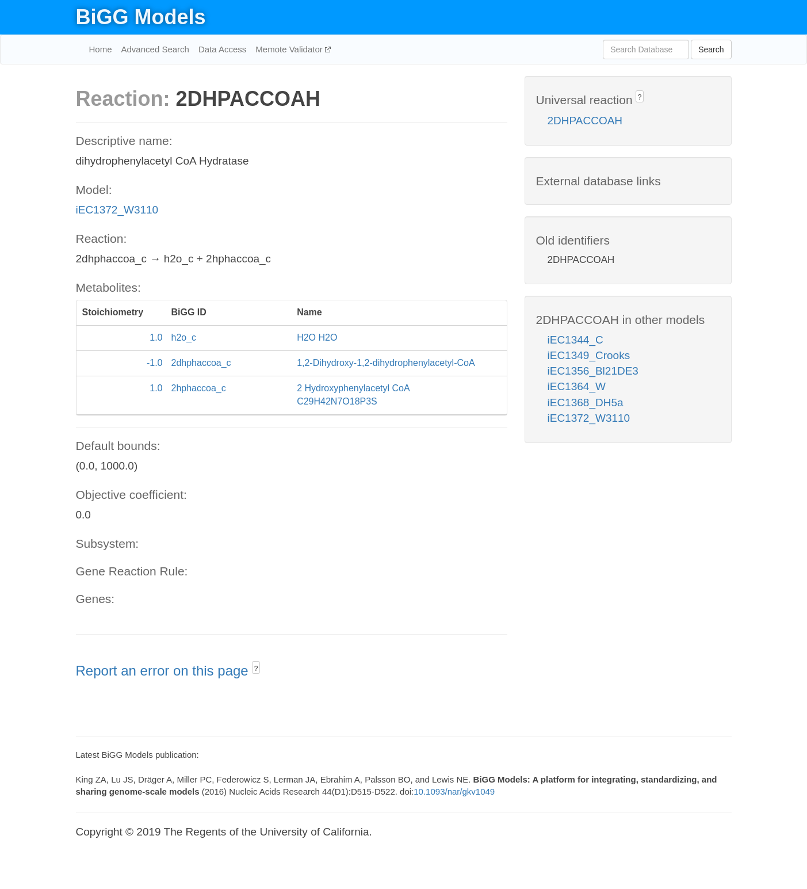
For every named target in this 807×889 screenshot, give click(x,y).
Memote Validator (290, 49)
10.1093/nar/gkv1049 (454, 791)
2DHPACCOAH (585, 121)
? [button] (256, 669)
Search (711, 49)
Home (100, 49)
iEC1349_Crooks (589, 355)
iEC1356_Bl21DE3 (593, 371)
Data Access (222, 49)
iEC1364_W (577, 386)
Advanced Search (155, 49)
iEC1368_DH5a (586, 402)
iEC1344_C (575, 340)
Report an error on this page (164, 670)
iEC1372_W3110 (117, 210)
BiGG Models (141, 17)
